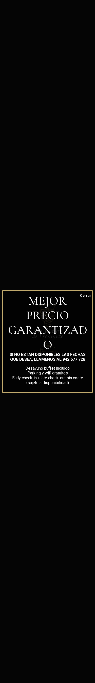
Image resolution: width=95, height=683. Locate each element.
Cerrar (82, 296)
